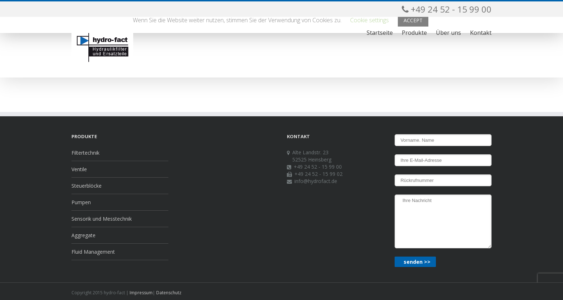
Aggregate (83, 235)
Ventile (79, 169)
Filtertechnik (85, 152)
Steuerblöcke (86, 185)
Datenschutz (168, 293)
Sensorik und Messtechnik (101, 218)
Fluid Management (93, 251)
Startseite (380, 33)
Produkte (414, 33)
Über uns (448, 33)
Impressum (141, 293)
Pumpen (81, 202)
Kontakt (481, 33)
